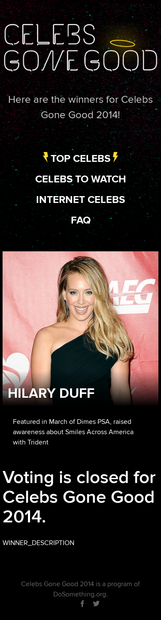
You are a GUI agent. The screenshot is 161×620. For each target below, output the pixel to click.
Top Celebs (80, 158)
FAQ (81, 220)
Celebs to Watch (80, 179)
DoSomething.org (79, 594)
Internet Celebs (80, 200)
